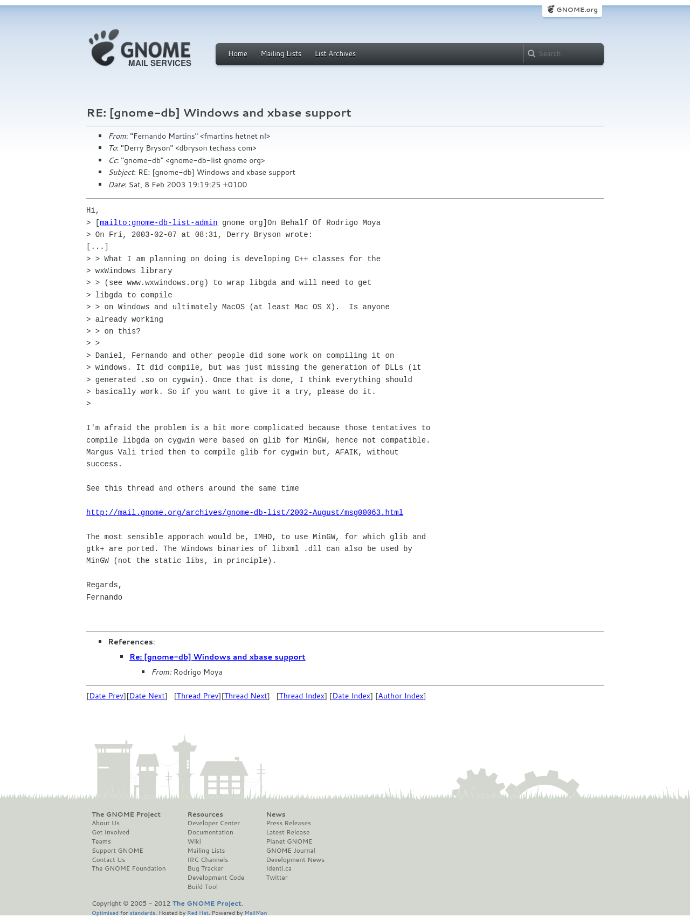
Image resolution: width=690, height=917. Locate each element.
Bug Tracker (206, 868)
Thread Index (302, 695)
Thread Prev (198, 695)
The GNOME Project (126, 814)
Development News (295, 859)
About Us (106, 823)
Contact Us (108, 859)
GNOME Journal (290, 850)
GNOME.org (577, 9)
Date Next (146, 695)
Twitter (276, 877)
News (275, 814)
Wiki (194, 841)
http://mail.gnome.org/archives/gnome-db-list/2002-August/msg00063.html (244, 512)
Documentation (210, 832)
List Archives (335, 53)
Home (237, 53)
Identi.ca (279, 868)
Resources (205, 814)
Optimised (105, 912)
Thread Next (245, 695)
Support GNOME (117, 850)
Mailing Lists (280, 53)
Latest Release (287, 832)
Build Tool (203, 886)
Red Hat (198, 912)
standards (142, 912)
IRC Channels (208, 859)
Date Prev (106, 695)
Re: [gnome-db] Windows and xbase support (217, 656)
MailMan (255, 912)
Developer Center (214, 823)
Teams (101, 841)
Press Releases (288, 823)
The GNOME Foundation (129, 868)
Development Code (216, 877)
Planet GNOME (289, 841)
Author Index (400, 695)
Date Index (351, 695)
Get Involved (110, 832)
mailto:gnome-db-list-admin (158, 223)
